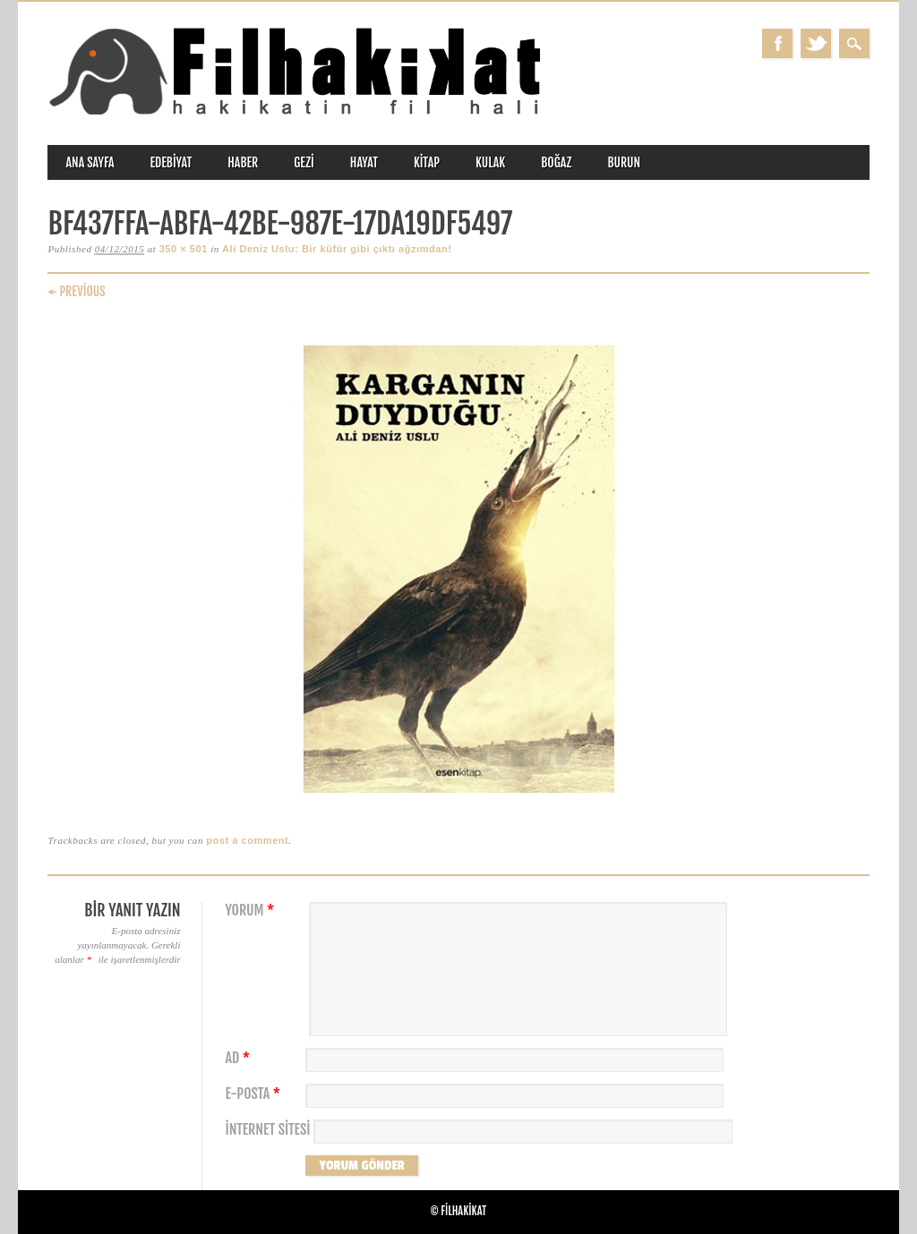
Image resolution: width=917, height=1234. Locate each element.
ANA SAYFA (89, 162)
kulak (490, 162)
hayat (364, 162)
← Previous (76, 291)
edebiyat (171, 162)
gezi (304, 162)
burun (623, 162)
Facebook (777, 43)
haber (242, 162)
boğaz (556, 162)
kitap (427, 162)
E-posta (254, 1093)
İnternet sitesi (267, 1129)
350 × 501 (183, 248)
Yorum (252, 910)
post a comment (247, 840)
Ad (239, 1058)
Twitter (816, 43)
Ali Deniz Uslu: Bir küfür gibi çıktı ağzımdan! (336, 248)
